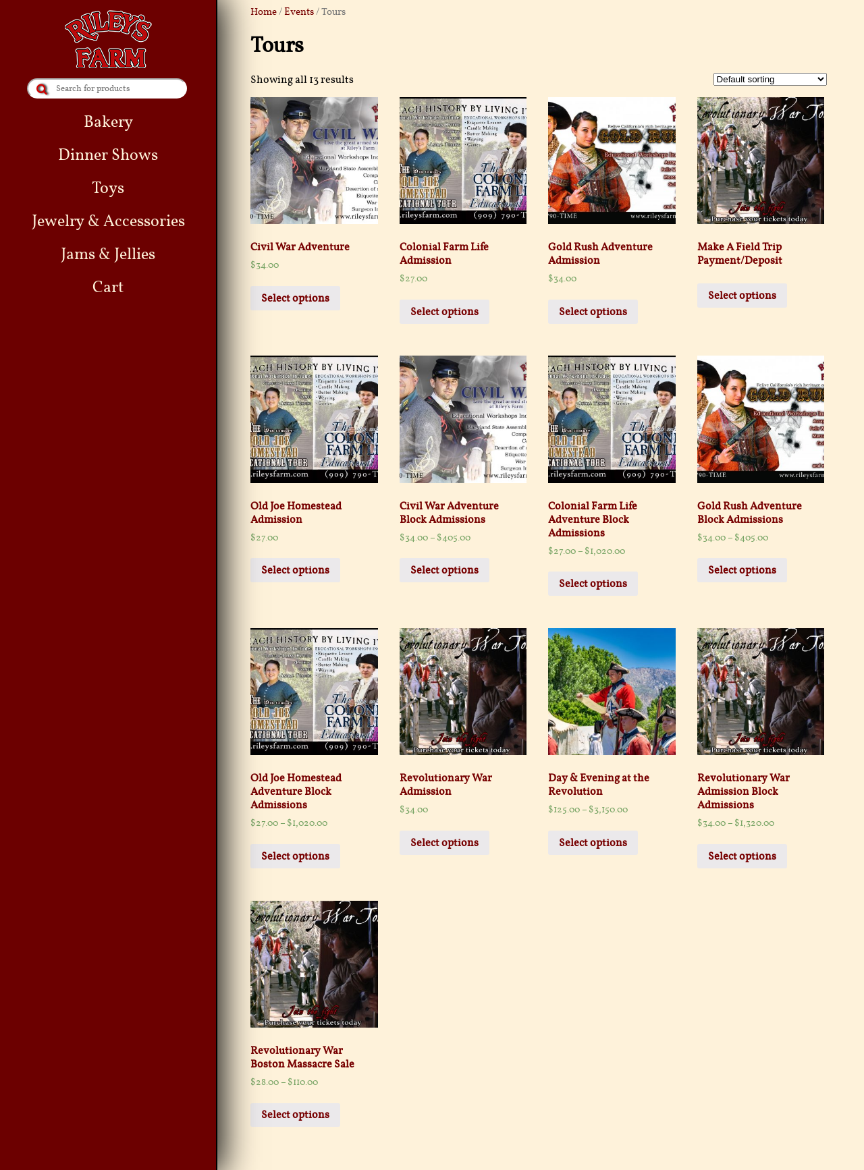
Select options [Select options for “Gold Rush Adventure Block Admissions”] (742, 570)
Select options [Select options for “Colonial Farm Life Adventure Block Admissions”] (593, 583)
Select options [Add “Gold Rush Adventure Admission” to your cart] (593, 311)
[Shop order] (770, 79)
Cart (108, 287)
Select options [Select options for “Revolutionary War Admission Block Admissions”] (742, 856)
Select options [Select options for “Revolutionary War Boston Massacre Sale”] (295, 1114)
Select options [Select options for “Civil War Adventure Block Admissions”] (444, 570)
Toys (108, 188)
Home (263, 11)
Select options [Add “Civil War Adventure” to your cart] (295, 298)
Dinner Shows (108, 155)
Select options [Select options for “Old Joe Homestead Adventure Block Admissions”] (295, 856)
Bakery (108, 122)
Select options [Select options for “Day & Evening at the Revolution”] (593, 842)
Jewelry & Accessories (108, 221)
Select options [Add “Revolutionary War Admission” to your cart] (444, 842)
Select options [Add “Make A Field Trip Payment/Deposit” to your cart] (742, 295)
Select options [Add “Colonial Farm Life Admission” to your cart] (444, 311)
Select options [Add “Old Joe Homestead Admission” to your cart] (295, 570)
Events (299, 11)
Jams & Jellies (108, 254)
